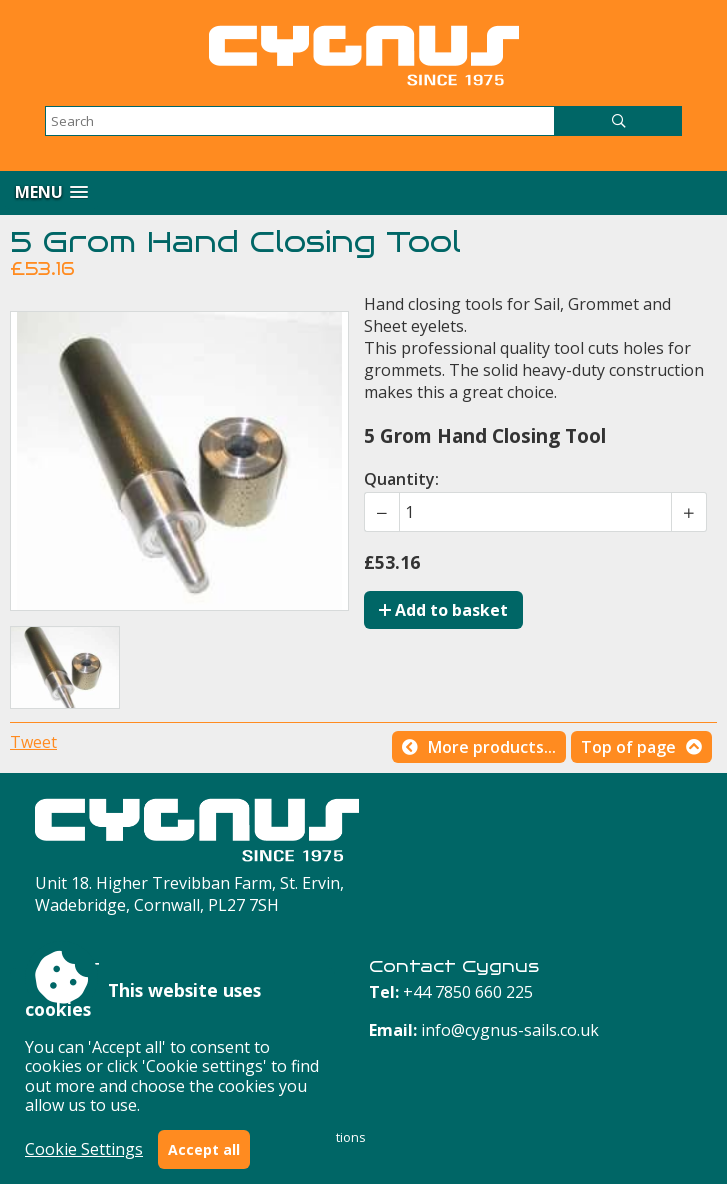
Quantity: (401, 479)
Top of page (628, 747)
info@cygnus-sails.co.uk (510, 1030)
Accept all (204, 1149)
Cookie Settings (84, 1149)
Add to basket (443, 610)
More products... (492, 747)
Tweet (33, 742)
